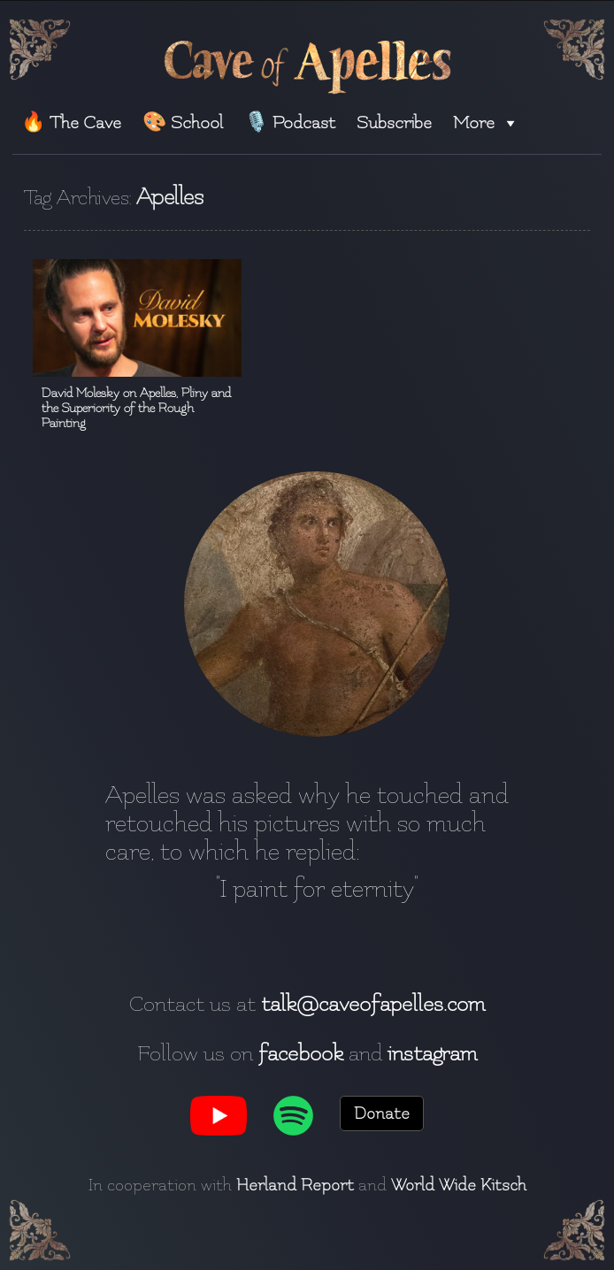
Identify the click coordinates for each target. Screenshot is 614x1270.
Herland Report (295, 1185)
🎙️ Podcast (289, 122)
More (486, 122)
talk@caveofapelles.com (373, 1003)
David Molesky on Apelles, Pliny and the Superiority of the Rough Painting (136, 408)
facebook (300, 1053)
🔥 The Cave (71, 122)
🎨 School (182, 122)
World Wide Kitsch (458, 1185)
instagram (432, 1053)
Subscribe (394, 122)
